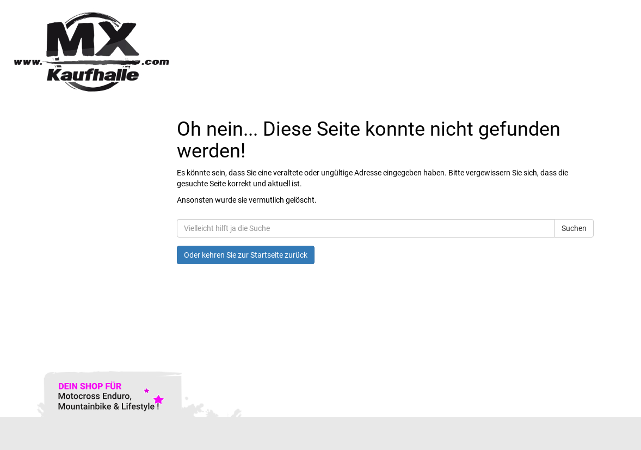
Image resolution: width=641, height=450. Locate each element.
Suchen (574, 228)
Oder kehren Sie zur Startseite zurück (245, 255)
